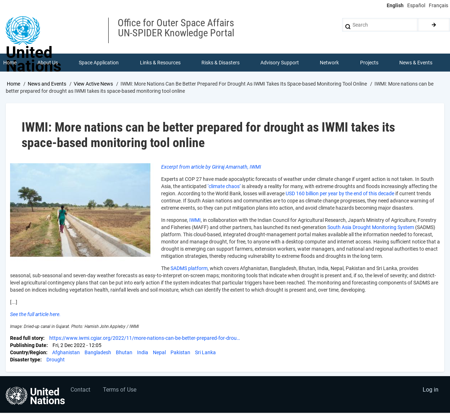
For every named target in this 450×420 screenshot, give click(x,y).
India (142, 352)
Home (13, 84)
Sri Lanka (205, 352)
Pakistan (180, 352)
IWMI (195, 220)
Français (438, 5)
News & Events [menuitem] (415, 62)
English (395, 5)
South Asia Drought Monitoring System (370, 227)
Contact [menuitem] (80, 389)
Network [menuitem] (329, 62)
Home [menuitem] (10, 62)
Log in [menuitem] (430, 389)
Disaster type (25, 359)
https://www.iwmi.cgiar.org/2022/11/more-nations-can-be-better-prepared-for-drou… (144, 338)
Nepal (159, 352)
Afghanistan (66, 352)
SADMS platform (189, 268)
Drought (55, 359)
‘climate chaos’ (224, 186)
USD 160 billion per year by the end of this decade (340, 193)
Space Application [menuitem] (99, 62)
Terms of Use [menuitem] (119, 389)
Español (416, 5)
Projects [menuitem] (369, 62)
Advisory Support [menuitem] (279, 62)
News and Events (47, 84)
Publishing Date (28, 345)
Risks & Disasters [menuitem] (220, 62)
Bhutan (124, 352)
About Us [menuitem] (47, 62)
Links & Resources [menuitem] (160, 62)
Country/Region (28, 352)
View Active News (93, 84)
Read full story (26, 338)
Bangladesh (98, 352)
